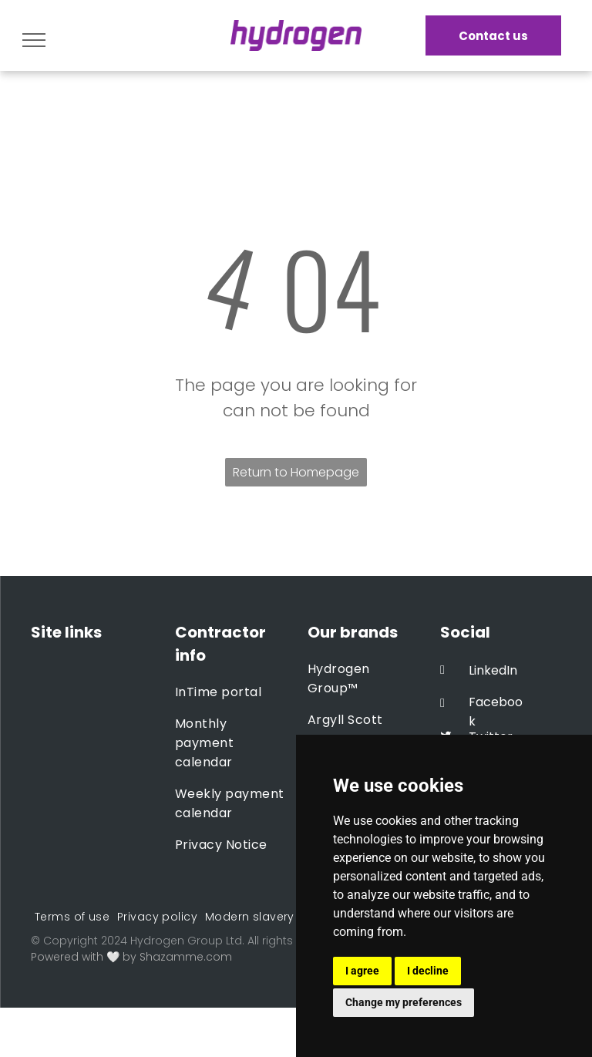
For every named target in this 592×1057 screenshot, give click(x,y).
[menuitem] (230, 692)
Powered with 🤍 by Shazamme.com (131, 956)
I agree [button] (362, 970)
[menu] (34, 40)
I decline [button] (428, 970)
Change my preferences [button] (403, 1002)
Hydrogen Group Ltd (186, 940)
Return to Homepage (296, 472)
